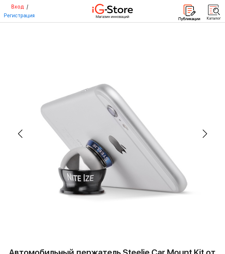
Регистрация (19, 15)
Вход (17, 7)
